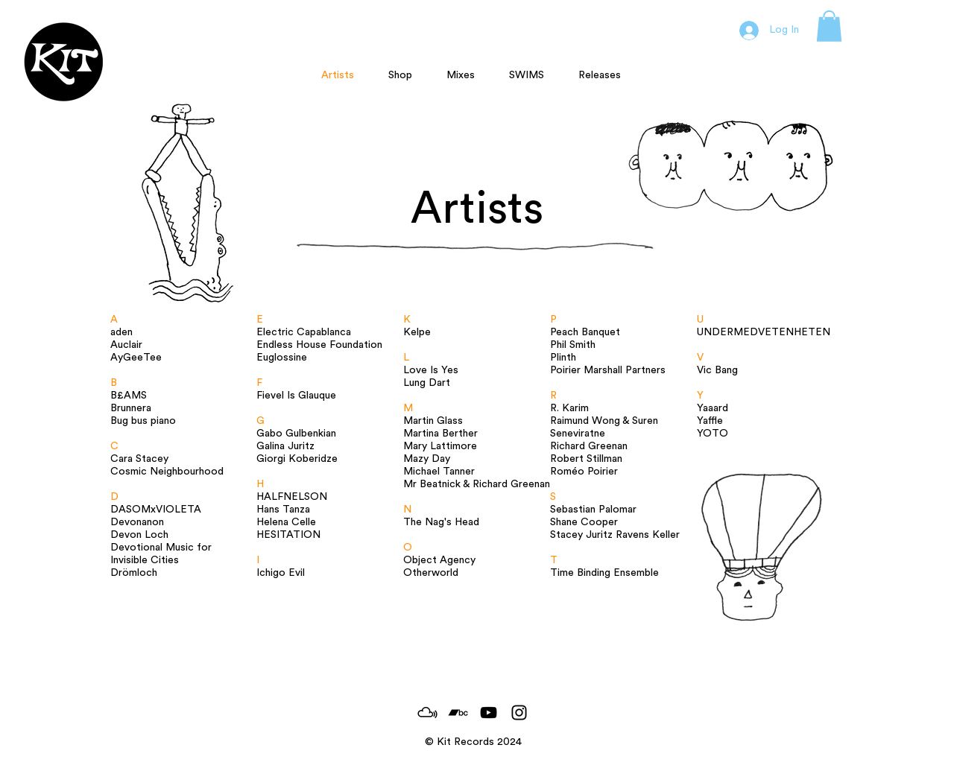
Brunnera (130, 408)
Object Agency (439, 560)
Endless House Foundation (319, 345)
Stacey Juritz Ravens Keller (615, 535)
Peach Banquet (585, 332)
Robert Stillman (586, 459)
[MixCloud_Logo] (427, 713)
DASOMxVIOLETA (155, 509)
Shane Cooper (584, 522)
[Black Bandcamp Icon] (458, 713)
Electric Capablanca (303, 332)
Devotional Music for (161, 547)
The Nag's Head (441, 522)
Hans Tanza (283, 509)
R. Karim (569, 408)
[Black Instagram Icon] (519, 713)
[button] (829, 26)
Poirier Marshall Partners (608, 370)
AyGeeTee (136, 357)
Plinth (563, 357)
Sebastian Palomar (593, 509)
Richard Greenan (589, 446)
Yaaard (712, 408)
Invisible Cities (144, 560)
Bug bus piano (143, 421)
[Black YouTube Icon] (488, 713)
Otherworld (430, 573)
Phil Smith (573, 345)
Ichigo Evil (280, 573)
